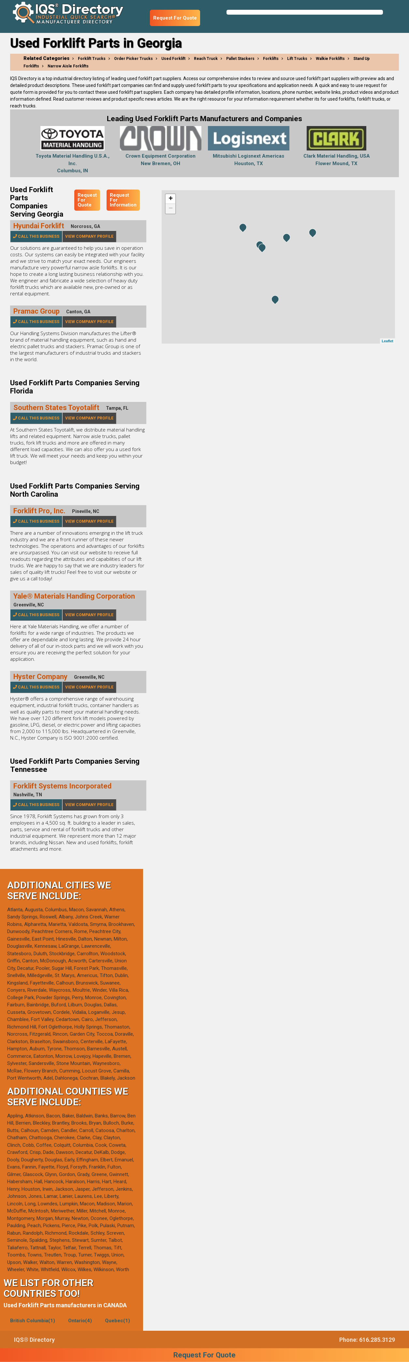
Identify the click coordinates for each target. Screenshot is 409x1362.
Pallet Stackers (240, 58)
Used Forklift (173, 58)
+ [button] (170, 199)
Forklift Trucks (92, 58)
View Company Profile (89, 236)
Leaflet (387, 341)
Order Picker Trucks (133, 58)
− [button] (170, 209)
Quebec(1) (117, 1321)
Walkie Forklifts (330, 58)
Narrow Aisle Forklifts (68, 66)
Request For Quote (175, 18)
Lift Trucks (297, 58)
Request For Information (123, 200)
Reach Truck (206, 58)
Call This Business (36, 236)
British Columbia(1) (32, 1321)
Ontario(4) (80, 1321)
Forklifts (271, 58)
